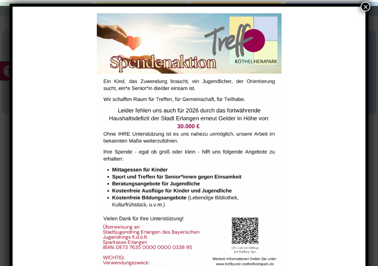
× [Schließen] (365, 6)
